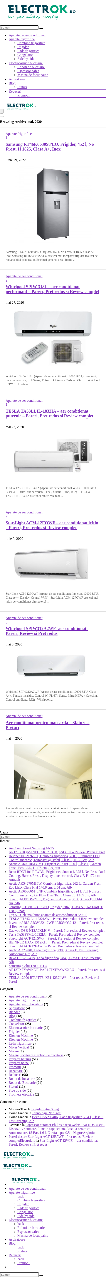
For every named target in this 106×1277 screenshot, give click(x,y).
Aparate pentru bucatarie (26, 1004)
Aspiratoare (17, 79)
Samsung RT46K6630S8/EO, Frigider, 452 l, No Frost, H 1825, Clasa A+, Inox (50, 146)
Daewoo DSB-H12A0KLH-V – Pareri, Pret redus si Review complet (56, 930)
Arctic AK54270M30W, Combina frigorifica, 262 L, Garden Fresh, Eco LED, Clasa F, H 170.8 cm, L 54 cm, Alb (55, 885)
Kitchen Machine (21, 1035)
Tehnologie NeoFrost (46, 1113)
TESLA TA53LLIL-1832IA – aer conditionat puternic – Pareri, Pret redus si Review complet (49, 413)
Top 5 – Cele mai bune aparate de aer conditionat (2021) (48, 915)
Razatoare (16, 1071)
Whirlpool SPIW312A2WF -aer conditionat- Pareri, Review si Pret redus (47, 631)
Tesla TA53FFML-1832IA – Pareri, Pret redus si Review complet (54, 934)
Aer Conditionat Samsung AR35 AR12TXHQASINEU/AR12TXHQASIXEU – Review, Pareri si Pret (57, 850)
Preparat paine (19, 1063)
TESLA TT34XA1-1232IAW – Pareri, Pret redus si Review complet (56, 919)
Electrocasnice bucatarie (26, 63)
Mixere (14, 1051)
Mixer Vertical (19, 1047)
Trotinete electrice (21, 1094)
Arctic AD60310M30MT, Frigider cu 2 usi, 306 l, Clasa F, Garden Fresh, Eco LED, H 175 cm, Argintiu (55, 866)
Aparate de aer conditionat (27, 35)
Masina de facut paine (32, 75)
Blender (14, 1012)
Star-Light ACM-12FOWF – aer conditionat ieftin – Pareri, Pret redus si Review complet (52, 525)
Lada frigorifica (28, 51)
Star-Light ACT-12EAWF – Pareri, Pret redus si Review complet (54, 946)
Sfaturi (22, 87)
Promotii (23, 95)
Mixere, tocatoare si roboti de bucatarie (36, 1055)
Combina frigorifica (31, 43)
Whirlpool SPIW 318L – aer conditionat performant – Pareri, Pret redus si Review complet (52, 289)
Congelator (25, 55)
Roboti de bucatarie (31, 67)
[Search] (41, 28)
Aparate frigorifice (22, 39)
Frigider (23, 47)
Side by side (25, 59)
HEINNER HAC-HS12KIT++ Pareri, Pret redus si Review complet (56, 942)
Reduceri (15, 91)
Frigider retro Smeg (45, 1109)
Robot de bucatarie (22, 1079)
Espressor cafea (28, 71)
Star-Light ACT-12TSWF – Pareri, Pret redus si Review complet (54, 938)
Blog (12, 83)
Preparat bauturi (20, 1059)
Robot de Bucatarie (22, 1082)
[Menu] (1, 111)
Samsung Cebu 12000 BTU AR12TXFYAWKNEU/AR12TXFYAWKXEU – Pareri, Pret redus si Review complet (57, 970)
